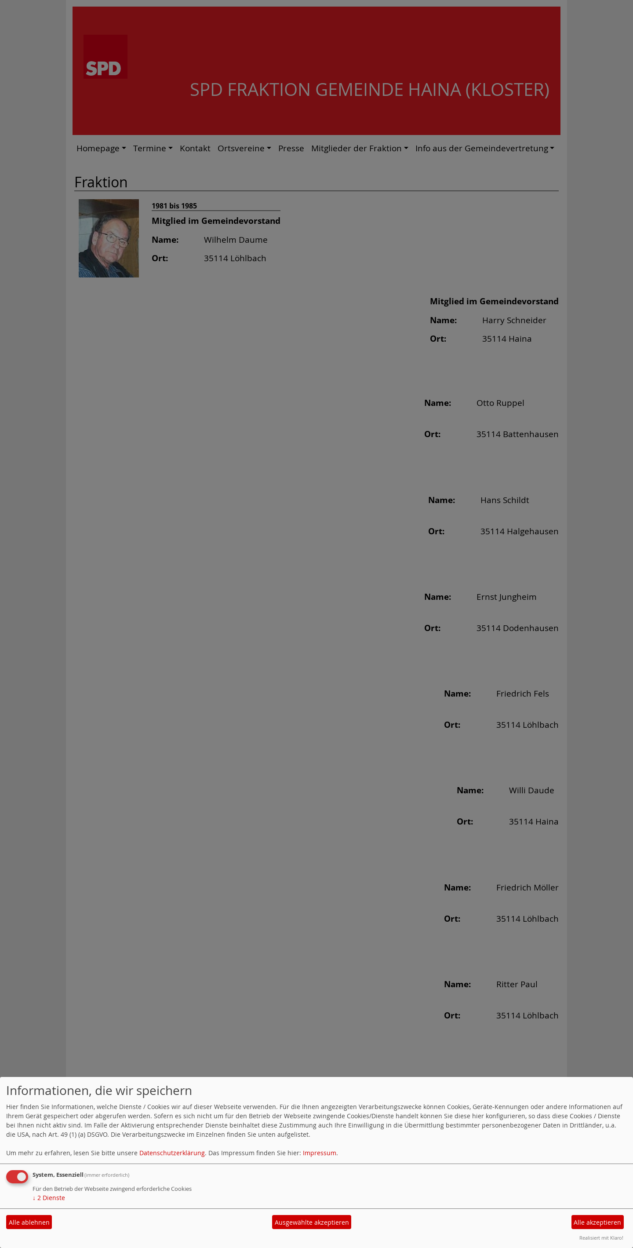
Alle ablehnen (29, 1222)
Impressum (319, 1153)
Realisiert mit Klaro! (601, 1237)
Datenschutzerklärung (172, 1153)
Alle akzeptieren (597, 1222)
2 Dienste (49, 1197)
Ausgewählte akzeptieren (312, 1222)
